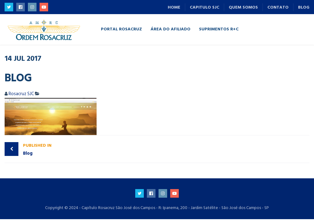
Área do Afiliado (170, 28)
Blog (303, 7)
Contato (278, 7)
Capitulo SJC (204, 7)
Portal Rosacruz (121, 28)
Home (174, 7)
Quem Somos (243, 7)
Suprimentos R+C (219, 28)
